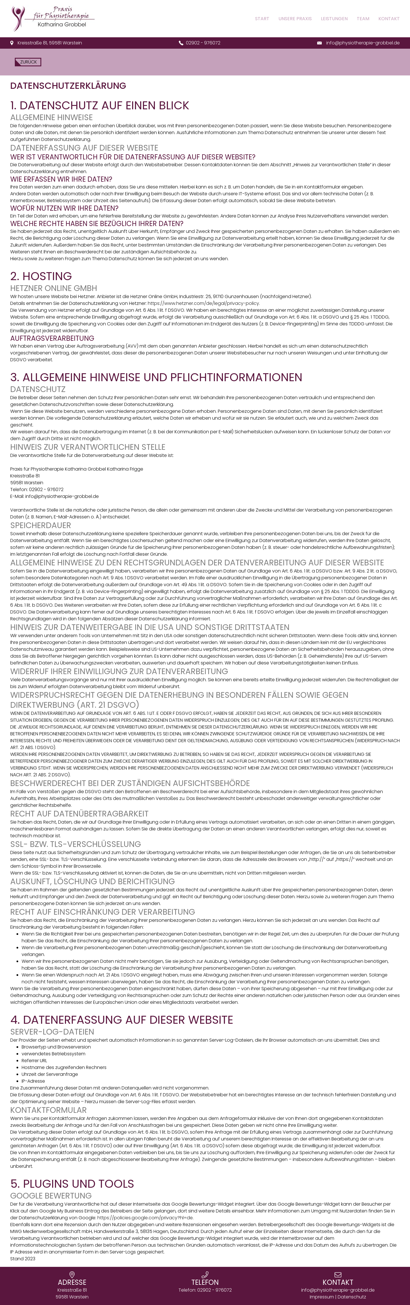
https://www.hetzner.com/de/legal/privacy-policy (203, 303)
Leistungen (334, 19)
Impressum (322, 1297)
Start (262, 19)
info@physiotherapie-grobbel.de (363, 43)
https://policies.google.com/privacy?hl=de (145, 1217)
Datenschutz (352, 1297)
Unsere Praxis (295, 19)
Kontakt (389, 19)
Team (363, 19)
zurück (28, 62)
